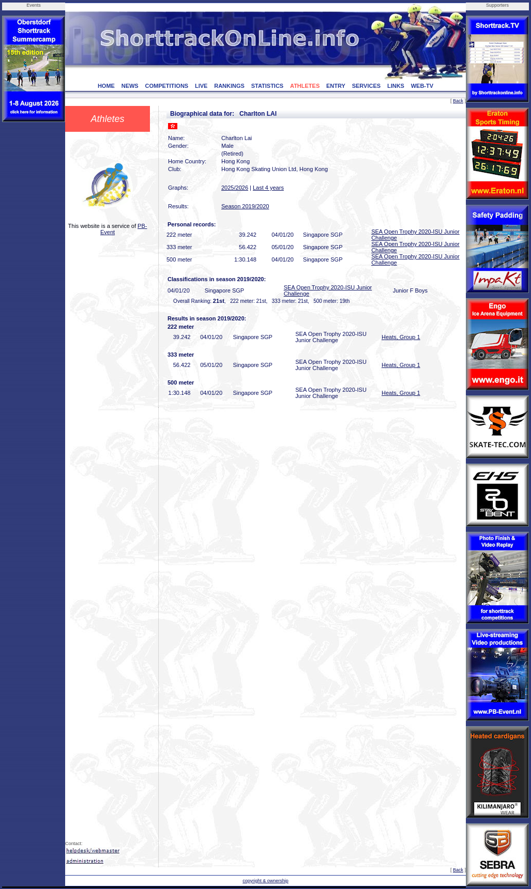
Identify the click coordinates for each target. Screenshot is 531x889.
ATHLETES (305, 86)
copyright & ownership (265, 880)
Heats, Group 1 (401, 337)
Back (458, 100)
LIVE (201, 86)
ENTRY (335, 86)
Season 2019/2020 (245, 206)
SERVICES (366, 86)
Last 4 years (268, 188)
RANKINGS (229, 86)
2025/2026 (234, 188)
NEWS (130, 86)
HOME (106, 86)
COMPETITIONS (166, 86)
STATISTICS (267, 86)
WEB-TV (422, 86)
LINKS (395, 86)
